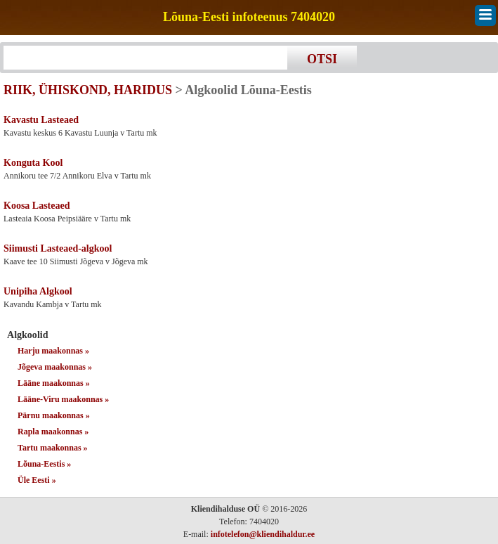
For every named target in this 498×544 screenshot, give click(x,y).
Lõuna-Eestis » (44, 464)
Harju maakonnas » (53, 351)
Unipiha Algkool (38, 291)
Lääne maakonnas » (54, 383)
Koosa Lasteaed (37, 205)
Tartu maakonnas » (53, 448)
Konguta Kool (33, 162)
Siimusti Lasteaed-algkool (58, 248)
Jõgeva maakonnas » (55, 367)
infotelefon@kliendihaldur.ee (263, 534)
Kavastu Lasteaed (41, 120)
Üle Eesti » (37, 480)
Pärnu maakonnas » (54, 415)
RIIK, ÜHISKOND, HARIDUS (88, 90)
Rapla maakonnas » (53, 431)
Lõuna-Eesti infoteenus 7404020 (249, 17)
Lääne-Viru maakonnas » (63, 399)
